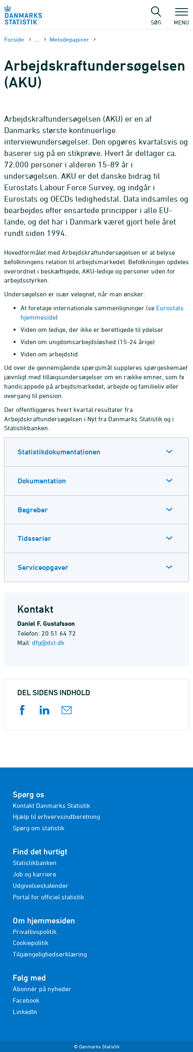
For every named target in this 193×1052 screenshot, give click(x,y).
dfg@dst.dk (48, 642)
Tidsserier (34, 538)
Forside (14, 39)
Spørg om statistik (38, 828)
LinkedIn (25, 1011)
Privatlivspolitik (35, 931)
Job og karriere (34, 874)
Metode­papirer (69, 39)
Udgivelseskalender (40, 885)
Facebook (26, 1000)
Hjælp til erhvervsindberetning (56, 816)
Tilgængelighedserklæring (50, 954)
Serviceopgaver (43, 567)
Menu (181, 18)
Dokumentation (42, 480)
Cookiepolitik (30, 942)
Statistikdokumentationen (59, 451)
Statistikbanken (35, 862)
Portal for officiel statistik (48, 897)
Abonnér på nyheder (42, 988)
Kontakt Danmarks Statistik (51, 805)
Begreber (33, 509)
